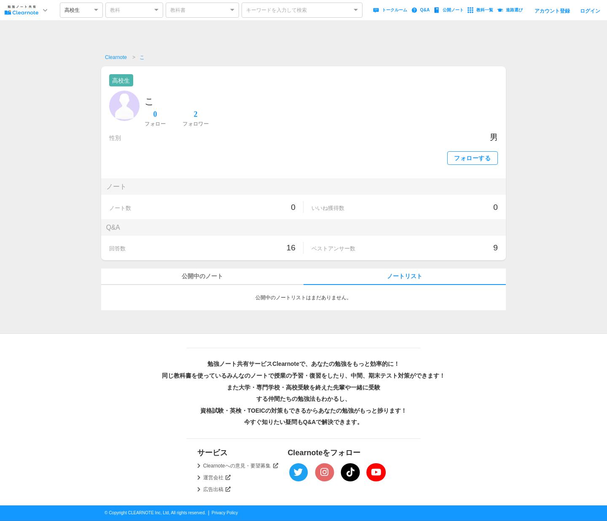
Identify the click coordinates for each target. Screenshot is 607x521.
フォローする (472, 158)
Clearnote (116, 57)
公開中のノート (202, 276)
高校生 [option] (72, 10)
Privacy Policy (225, 512)
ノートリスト (404, 276)
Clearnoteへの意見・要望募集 (240, 466)
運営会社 (217, 478)
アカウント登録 (552, 11)
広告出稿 (217, 489)
